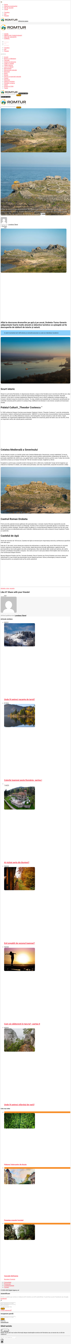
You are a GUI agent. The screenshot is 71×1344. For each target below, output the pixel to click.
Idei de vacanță (8, 8)
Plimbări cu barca (9, 83)
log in (2, 1308)
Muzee (6, 75)
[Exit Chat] (5, 1330)
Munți (6, 73)
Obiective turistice (10, 6)
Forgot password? (6, 1310)
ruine (7, 588)
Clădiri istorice (8, 65)
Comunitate (7, 1282)
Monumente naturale (10, 70)
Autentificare (4, 1322)
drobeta (3, 588)
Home (6, 4)
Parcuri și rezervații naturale (12, 76)
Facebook (4, 1298)
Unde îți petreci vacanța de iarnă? (19, 699)
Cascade (6, 60)
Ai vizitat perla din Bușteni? (16, 862)
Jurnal (6, 9)
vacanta (12, 588)
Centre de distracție (10, 62)
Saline (6, 85)
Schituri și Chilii (8, 86)
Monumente (7, 68)
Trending (6, 12)
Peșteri (6, 78)
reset (2, 1319)
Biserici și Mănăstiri (10, 58)
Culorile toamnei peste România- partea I (23, 780)
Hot (5, 14)
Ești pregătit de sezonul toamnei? (19, 943)
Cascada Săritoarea (11, 1276)
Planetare (7, 80)
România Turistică (9, 1279)
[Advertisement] (35, 434)
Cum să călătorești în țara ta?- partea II (22, 1024)
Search (18, 95)
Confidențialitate (9, 1285)
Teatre (6, 88)
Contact (6, 1287)
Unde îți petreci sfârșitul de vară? (19, 1104)
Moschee (7, 72)
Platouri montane (9, 81)
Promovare (7, 1284)
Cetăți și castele (9, 63)
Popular (6, 15)
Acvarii (6, 57)
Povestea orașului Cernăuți (13, 1220)
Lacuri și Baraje (8, 67)
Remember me (7, 1307)
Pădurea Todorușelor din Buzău (15, 1164)
